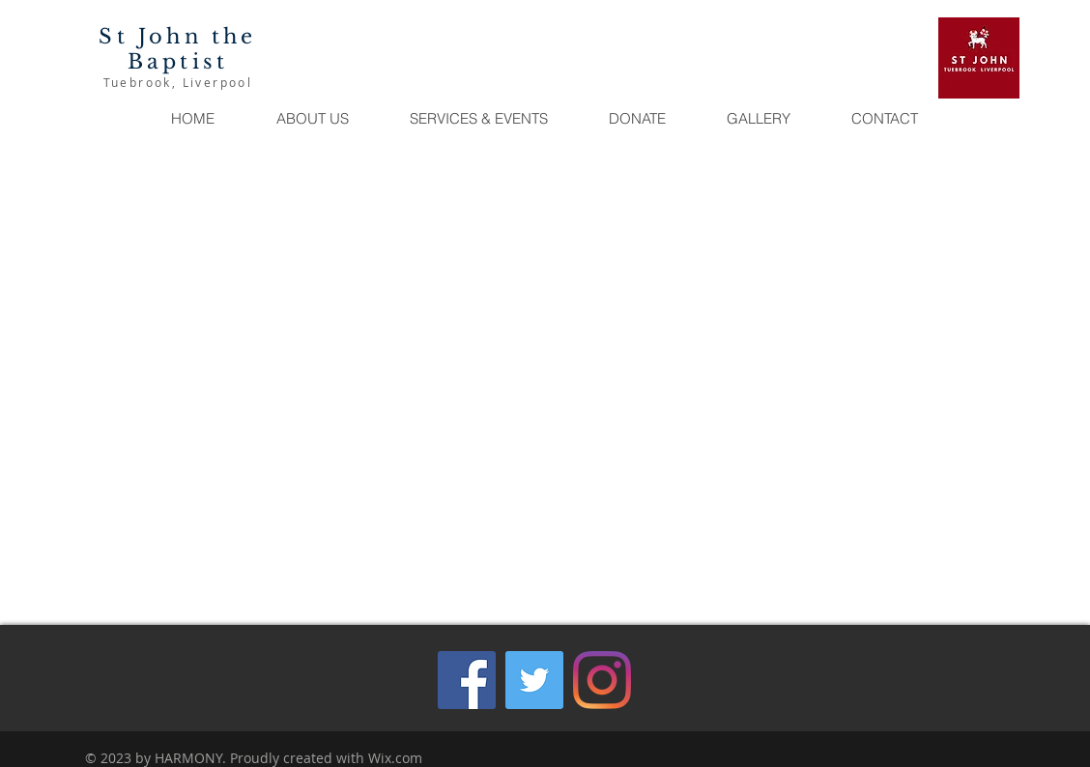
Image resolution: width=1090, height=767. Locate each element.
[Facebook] (467, 680)
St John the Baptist (177, 49)
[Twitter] (534, 680)
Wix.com (395, 758)
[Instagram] (602, 680)
